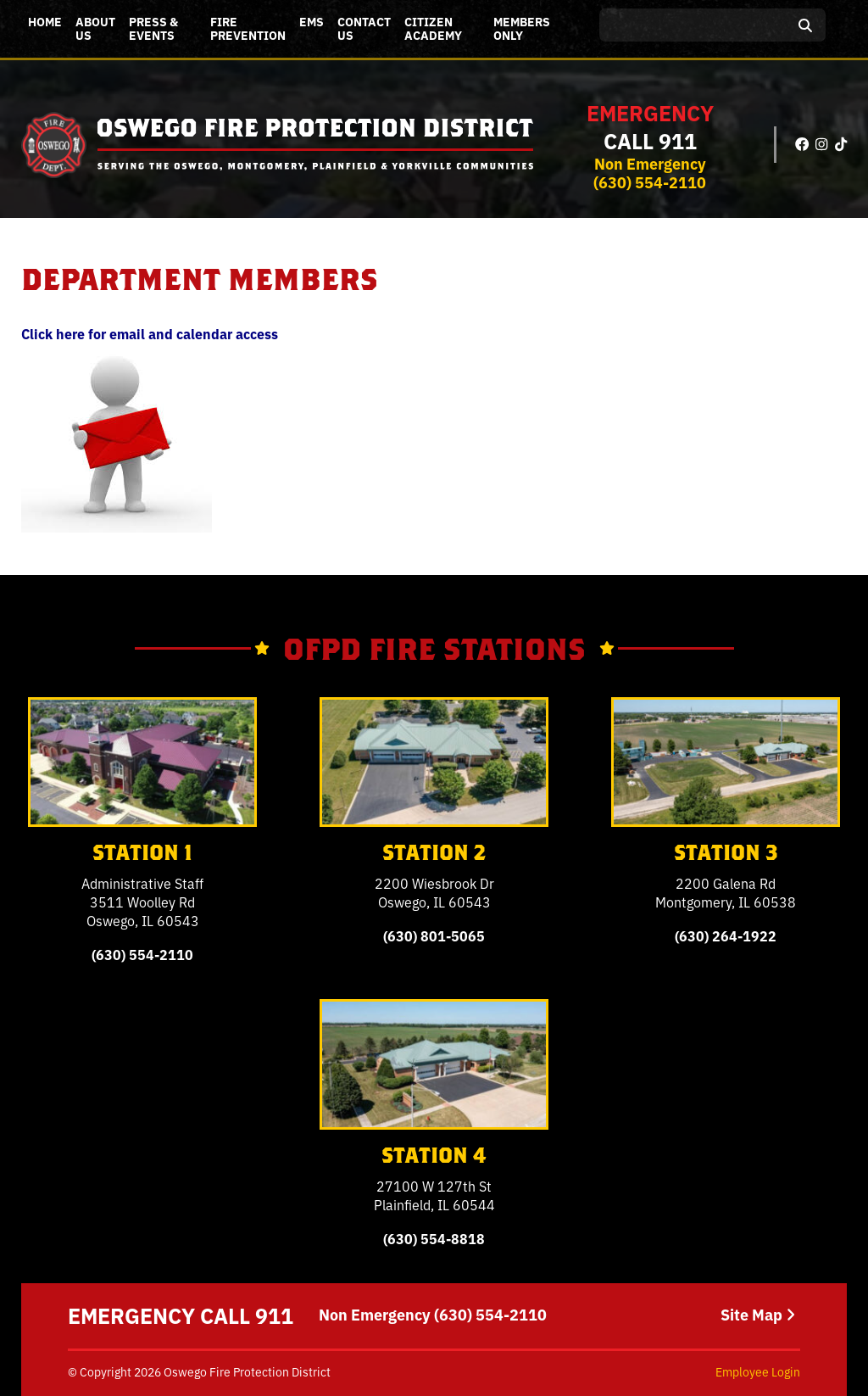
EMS (311, 21)
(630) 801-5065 (434, 935)
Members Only (521, 28)
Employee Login (757, 1371)
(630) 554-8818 (434, 1238)
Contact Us (364, 28)
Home (45, 21)
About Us (95, 28)
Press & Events (153, 28)
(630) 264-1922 (725, 935)
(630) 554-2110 (649, 181)
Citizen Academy (433, 28)
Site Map (758, 1314)
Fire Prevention (248, 28)
